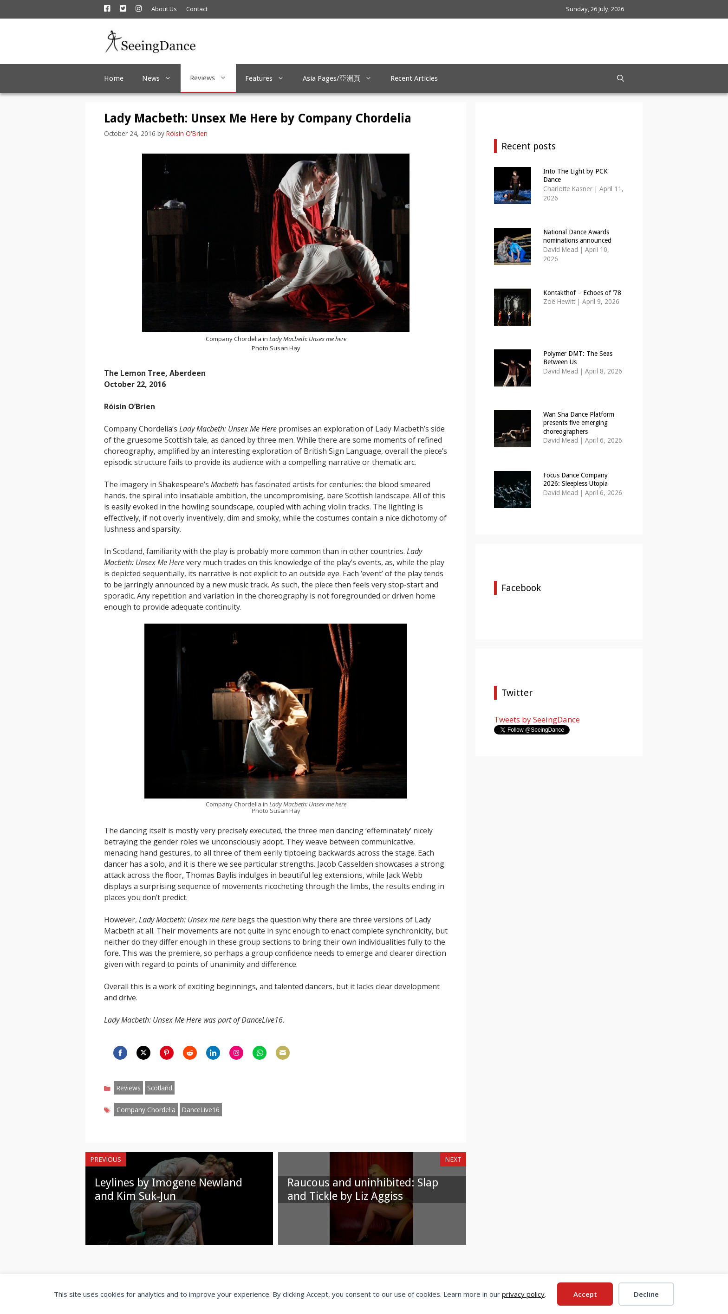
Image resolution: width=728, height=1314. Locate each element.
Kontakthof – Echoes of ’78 (582, 292)
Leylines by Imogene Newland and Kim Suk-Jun (168, 1189)
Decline (646, 1294)
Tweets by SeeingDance (537, 719)
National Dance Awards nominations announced (577, 236)
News (161, 78)
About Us (164, 9)
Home (114, 78)
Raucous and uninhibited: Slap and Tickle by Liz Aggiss (362, 1189)
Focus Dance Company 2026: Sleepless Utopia (575, 479)
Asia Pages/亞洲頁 (342, 78)
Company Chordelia (146, 1109)
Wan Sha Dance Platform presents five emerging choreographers (578, 423)
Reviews (213, 78)
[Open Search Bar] (620, 78)
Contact (197, 9)
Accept (585, 1294)
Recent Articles (414, 78)
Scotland (159, 1087)
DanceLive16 (201, 1109)
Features (269, 78)
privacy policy (523, 1294)
